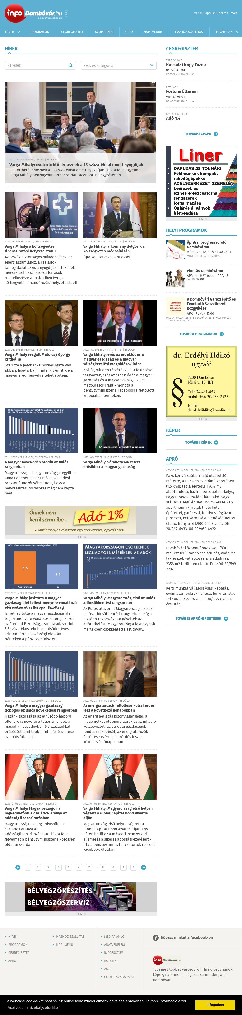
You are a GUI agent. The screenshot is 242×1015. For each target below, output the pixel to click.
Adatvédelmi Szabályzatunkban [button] (34, 1008)
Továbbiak (224, 32)
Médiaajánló (114, 936)
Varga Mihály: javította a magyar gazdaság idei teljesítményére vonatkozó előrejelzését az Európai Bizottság (41, 603)
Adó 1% (173, 118)
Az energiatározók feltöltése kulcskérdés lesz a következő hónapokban (119, 708)
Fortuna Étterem (182, 91)
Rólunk (110, 961)
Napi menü (64, 944)
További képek (198, 442)
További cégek (198, 134)
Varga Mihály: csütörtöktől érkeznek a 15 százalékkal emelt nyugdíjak (76, 165)
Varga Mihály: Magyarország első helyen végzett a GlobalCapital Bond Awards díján (118, 813)
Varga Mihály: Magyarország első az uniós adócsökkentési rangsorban (119, 600)
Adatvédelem (114, 944)
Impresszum (113, 953)
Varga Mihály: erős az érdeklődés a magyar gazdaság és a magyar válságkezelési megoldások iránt (113, 359)
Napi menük (153, 32)
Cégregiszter (72, 32)
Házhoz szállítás (189, 32)
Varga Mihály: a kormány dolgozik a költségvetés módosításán (114, 249)
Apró (129, 32)
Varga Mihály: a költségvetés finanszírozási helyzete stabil (30, 249)
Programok (39, 32)
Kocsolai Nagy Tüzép (186, 65)
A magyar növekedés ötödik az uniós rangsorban (36, 464)
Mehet (70, 65)
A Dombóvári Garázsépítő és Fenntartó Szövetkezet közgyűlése (211, 304)
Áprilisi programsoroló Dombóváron (206, 245)
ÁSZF (107, 969)
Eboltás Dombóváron (205, 271)
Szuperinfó (104, 32)
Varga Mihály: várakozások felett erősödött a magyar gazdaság (111, 464)
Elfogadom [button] (215, 1005)
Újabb (18, 867)
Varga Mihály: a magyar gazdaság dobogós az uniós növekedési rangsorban (41, 708)
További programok (198, 334)
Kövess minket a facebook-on (187, 938)
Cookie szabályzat (119, 977)
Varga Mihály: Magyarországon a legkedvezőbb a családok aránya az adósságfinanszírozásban (36, 813)
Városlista (66, 13)
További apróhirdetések (198, 619)
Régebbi (144, 867)
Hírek (9, 32)
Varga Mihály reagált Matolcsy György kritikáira (37, 357)
